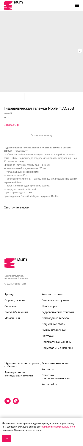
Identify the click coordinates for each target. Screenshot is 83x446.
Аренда (9, 294)
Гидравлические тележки (58, 312)
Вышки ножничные (54, 330)
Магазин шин (12, 318)
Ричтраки (48, 335)
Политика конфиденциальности (56, 376)
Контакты (48, 369)
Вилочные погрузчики (56, 300)
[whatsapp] (16, 403)
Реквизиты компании (55, 363)
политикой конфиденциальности (58, 426)
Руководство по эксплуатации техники (18, 374)
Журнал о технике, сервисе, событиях (22, 365)
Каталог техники (52, 294)
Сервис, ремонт (14, 300)
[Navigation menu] (77, 5)
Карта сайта (49, 384)
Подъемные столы (54, 324)
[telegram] (7, 403)
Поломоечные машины (56, 341)
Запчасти (10, 306)
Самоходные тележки (56, 318)
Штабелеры (49, 306)
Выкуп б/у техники (16, 312)
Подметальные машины (57, 347)
